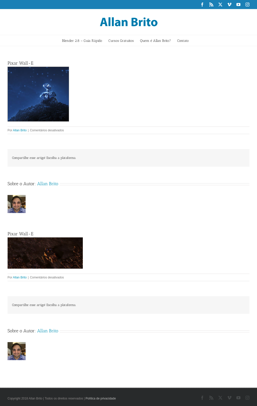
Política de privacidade (101, 398)
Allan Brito (20, 130)
